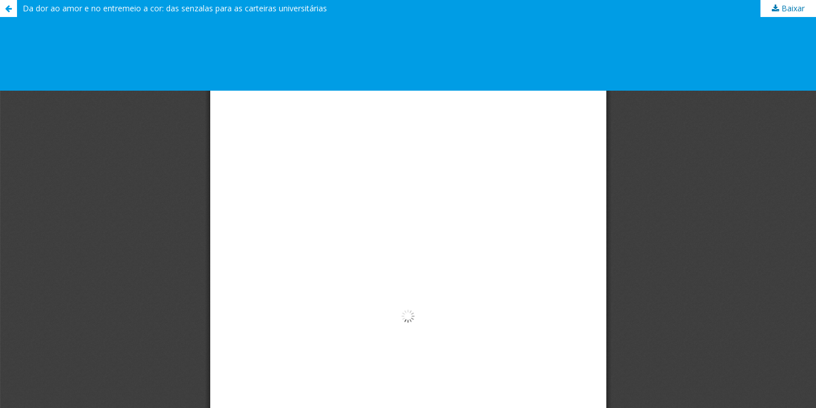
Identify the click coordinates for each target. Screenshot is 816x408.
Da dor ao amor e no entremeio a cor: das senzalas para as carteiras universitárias (175, 8)
